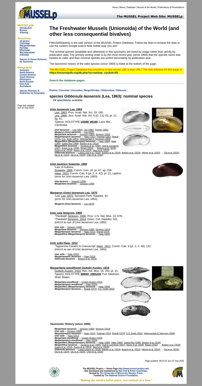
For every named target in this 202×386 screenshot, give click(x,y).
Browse (23, 30)
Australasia (25, 86)
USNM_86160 (89, 121)
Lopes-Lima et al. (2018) (89, 153)
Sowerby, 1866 (68, 164)
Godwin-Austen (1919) (92, 282)
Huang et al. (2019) (83, 150)
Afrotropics (25, 79)
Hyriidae (24, 48)
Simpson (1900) (87, 134)
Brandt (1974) (103, 232)
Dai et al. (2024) (171, 153)
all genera (24, 41)
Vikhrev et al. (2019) (151, 153)
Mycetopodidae (27, 52)
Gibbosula (121, 90)
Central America (27, 75)
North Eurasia (26, 81)
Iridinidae (24, 55)
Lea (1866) (89, 130)
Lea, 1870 (73, 192)
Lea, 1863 (66, 109)
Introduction (26, 28)
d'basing (24, 32)
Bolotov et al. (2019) (111, 153)
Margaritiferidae (27, 46)
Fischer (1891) (101, 130)
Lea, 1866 (61, 115)
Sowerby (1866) (79, 181)
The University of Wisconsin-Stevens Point (121, 373)
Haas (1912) (89, 137)
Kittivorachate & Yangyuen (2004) (95, 139)
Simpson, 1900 (66, 212)
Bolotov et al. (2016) (89, 143)
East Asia (24, 84)
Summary (24, 70)
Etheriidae (25, 50)
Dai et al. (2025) (78, 155)
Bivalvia (53, 90)
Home (115, 7)
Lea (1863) (78, 130)
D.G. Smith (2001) (70, 139)
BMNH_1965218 (91, 274)
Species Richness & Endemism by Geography (32, 92)
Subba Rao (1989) (70, 143)
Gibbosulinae (107, 90)
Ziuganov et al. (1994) (91, 146)
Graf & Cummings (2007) (113, 345)
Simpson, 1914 (77, 219)
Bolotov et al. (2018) (106, 148)
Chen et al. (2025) (95, 155)
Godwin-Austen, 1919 (79, 267)
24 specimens (62, 100)
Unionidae (25, 43)
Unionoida (64, 90)
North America (27, 72)
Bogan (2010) (87, 148)
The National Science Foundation (121, 375)
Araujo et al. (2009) (70, 148)
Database (131, 7)
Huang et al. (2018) (64, 150)
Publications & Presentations (171, 7)
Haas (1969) (104, 141)
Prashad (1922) (104, 137)
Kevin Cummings (138, 371)
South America (27, 77)
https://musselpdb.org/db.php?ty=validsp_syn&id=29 (83, 72)
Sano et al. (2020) (101, 150)
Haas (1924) (91, 284)
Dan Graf (123, 371)
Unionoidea (76, 90)
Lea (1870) (89, 132)
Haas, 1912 (64, 243)
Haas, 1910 (62, 173)
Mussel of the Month (146, 7)
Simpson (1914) (103, 134)
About (122, 7)
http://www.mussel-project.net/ (133, 368)
